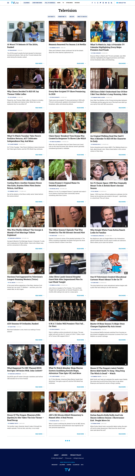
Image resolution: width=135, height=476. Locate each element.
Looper (69, 465)
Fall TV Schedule (50, 3)
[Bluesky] (106, 3)
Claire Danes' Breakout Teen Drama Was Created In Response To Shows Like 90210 (67, 137)
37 (84, 87)
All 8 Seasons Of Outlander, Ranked (22, 323)
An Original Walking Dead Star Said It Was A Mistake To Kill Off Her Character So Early (108, 139)
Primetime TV (62, 16)
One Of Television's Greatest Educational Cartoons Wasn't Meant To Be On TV (108, 278)
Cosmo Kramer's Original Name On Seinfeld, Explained (64, 184)
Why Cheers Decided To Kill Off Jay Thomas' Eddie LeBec (23, 92)
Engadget (55, 465)
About (56, 455)
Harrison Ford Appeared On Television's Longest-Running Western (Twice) (25, 278)
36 (84, 320)
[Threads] (97, 3)
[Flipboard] (100, 3)
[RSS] (111, 3)
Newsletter (121, 3)
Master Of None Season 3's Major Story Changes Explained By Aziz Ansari (107, 325)
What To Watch (82, 16)
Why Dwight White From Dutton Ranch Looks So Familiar (107, 231)
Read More (38, 63)
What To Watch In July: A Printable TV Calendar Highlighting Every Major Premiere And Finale (107, 47)
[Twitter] (95, 3)
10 (43, 411)
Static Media (59, 458)
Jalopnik (62, 465)
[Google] (109, 3)
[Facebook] (92, 3)
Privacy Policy (75, 455)
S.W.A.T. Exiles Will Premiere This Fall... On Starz (67, 325)
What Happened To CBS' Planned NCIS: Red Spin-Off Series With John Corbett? (24, 369)
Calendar (26, 3)
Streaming (69, 3)
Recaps (72, 16)
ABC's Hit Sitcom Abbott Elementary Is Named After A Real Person (66, 416)
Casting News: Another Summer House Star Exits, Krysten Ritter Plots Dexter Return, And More (24, 186)
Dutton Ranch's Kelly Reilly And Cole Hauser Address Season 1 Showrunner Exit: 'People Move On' (107, 418)
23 (84, 364)
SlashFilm (76, 465)
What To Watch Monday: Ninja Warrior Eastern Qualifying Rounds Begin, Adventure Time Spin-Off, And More (66, 371)
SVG (82, 465)
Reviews (77, 3)
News (58, 3)
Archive (64, 455)
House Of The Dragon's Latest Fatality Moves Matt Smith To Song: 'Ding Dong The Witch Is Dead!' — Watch (107, 371)
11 (43, 132)
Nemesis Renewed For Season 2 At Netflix (67, 44)
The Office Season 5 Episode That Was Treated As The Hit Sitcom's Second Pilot (67, 231)
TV (63, 3)
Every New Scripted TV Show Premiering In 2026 (67, 92)
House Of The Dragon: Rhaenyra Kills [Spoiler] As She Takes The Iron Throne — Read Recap (25, 418)
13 (126, 41)
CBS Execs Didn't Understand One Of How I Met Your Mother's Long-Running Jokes (108, 93)
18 (43, 320)
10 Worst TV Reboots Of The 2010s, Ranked (22, 45)
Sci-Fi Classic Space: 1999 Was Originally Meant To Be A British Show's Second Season (108, 186)
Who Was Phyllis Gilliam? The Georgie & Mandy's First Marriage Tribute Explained (25, 232)
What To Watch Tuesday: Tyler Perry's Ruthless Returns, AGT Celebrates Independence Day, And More (24, 139)
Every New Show (37, 3)
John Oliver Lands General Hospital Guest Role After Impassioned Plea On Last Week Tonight (66, 279)
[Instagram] (103, 3)
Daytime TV (51, 16)
